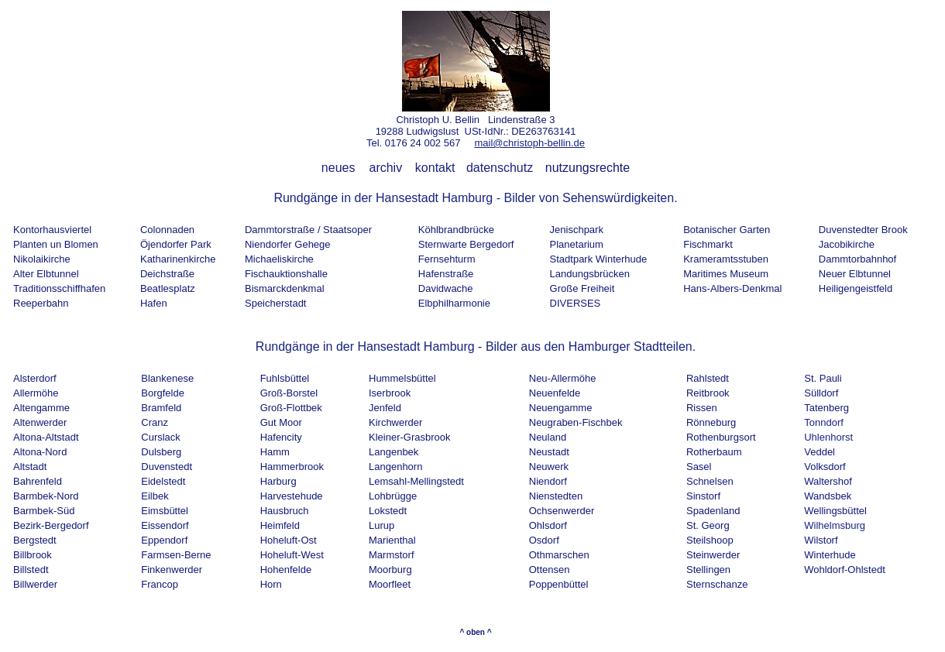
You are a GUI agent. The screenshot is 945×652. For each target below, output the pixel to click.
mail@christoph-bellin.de (529, 143)
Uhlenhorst (828, 437)
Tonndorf (824, 422)
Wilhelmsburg (834, 525)
